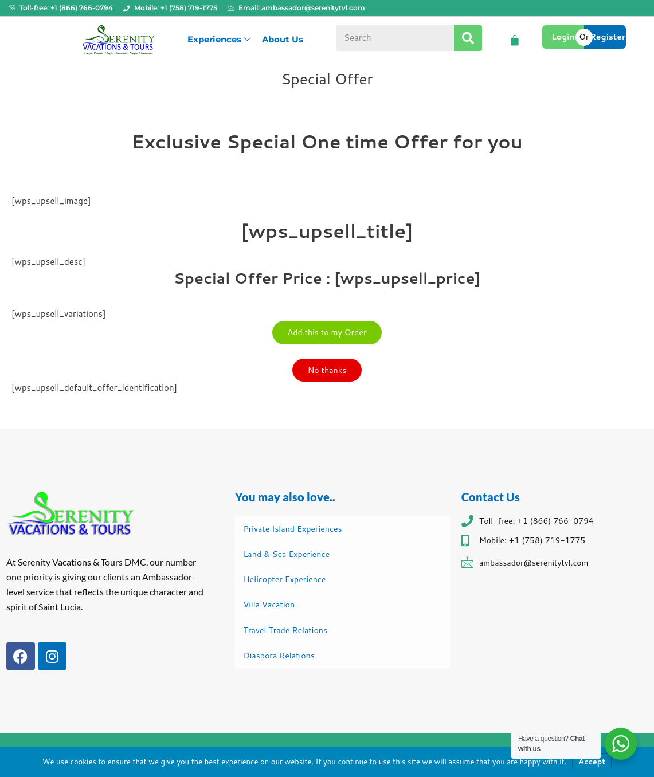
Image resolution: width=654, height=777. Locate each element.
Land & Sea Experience (289, 554)
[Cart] (514, 40)
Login (563, 36)
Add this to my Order (327, 334)
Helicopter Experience (287, 580)
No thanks (327, 374)
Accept (591, 761)
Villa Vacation (271, 606)
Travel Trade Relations (288, 632)
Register (608, 36)
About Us (282, 39)
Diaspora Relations (281, 658)
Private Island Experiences (296, 529)
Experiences (218, 39)
